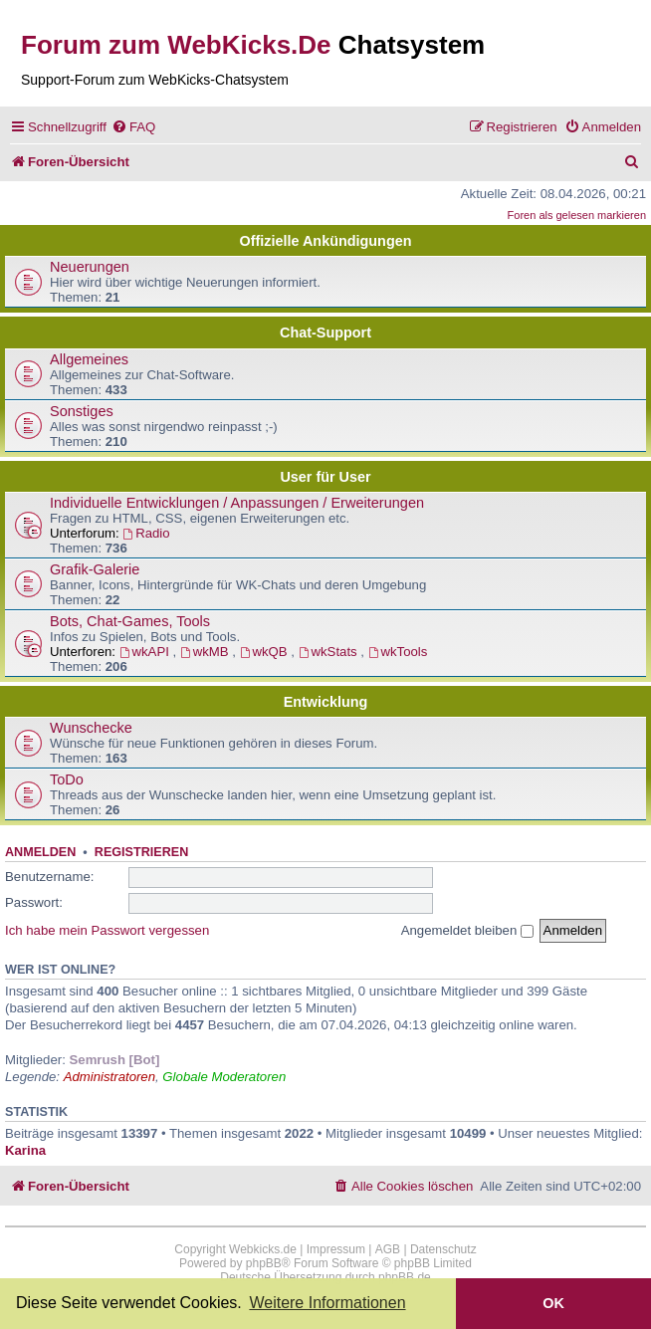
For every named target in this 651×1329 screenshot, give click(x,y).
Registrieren (141, 852)
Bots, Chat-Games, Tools (130, 621)
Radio (145, 533)
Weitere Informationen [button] (327, 1302)
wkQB (266, 651)
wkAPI (146, 651)
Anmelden (40, 852)
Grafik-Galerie (94, 569)
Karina (25, 1150)
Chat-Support (325, 332)
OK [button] (553, 1303)
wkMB (206, 651)
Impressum (336, 1249)
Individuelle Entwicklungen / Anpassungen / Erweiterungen (237, 503)
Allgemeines (89, 359)
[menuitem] (133, 126)
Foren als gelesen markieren (577, 215)
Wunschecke (91, 728)
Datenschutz (443, 1249)
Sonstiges (81, 411)
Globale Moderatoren (224, 1076)
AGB (387, 1249)
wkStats (330, 651)
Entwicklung (326, 702)
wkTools (398, 651)
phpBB (264, 1263)
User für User (325, 477)
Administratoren (109, 1076)
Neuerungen (89, 267)
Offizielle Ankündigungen (326, 241)
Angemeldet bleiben (467, 930)
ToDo (67, 779)
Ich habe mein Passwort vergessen (107, 930)
